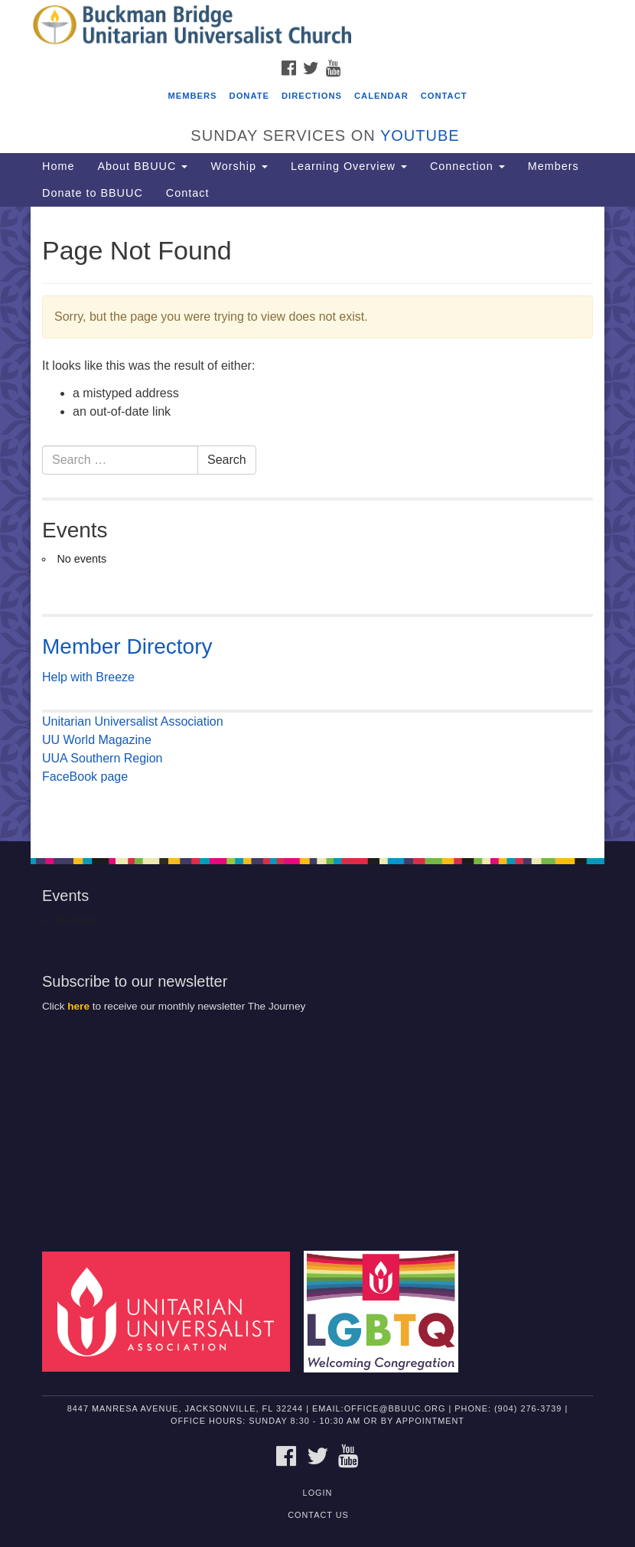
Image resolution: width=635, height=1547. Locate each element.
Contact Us (318, 1514)
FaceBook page (85, 776)
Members (192, 95)
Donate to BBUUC (92, 193)
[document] (317, 524)
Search (226, 459)
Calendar (381, 95)
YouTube (420, 135)
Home (58, 166)
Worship (239, 166)
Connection (467, 166)
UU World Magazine (96, 739)
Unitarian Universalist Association (132, 721)
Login (318, 1492)
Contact (444, 95)
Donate (249, 95)
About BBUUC (142, 166)
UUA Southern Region (102, 758)
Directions (312, 95)
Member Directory (127, 646)
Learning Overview (349, 166)
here (78, 1006)
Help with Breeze (88, 677)
